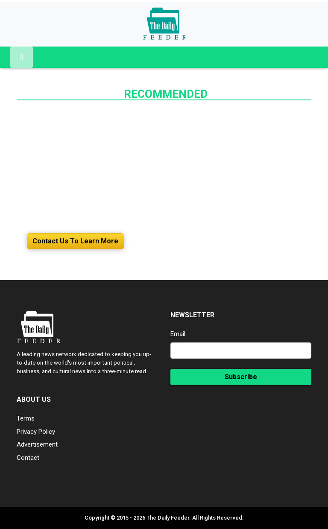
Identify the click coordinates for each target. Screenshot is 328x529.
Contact (28, 458)
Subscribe (241, 377)
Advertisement (37, 444)
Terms (26, 418)
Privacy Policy (36, 431)
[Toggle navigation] (21, 57)
